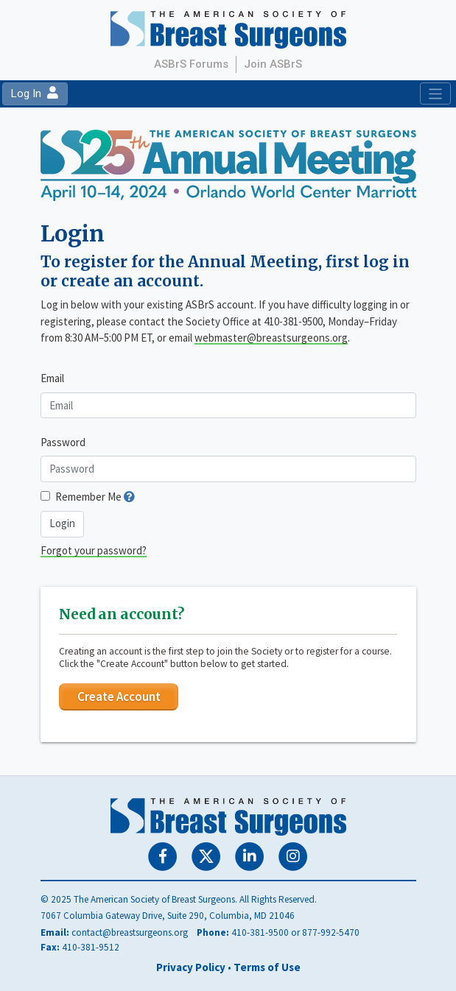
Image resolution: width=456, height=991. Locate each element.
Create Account (119, 696)
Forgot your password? (94, 550)
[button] (129, 497)
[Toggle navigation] (435, 93)
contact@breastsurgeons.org (129, 932)
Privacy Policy (190, 967)
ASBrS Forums (191, 64)
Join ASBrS (273, 64)
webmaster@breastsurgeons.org (271, 338)
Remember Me (88, 497)
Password (63, 442)
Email (52, 378)
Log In (34, 93)
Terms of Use (267, 967)
